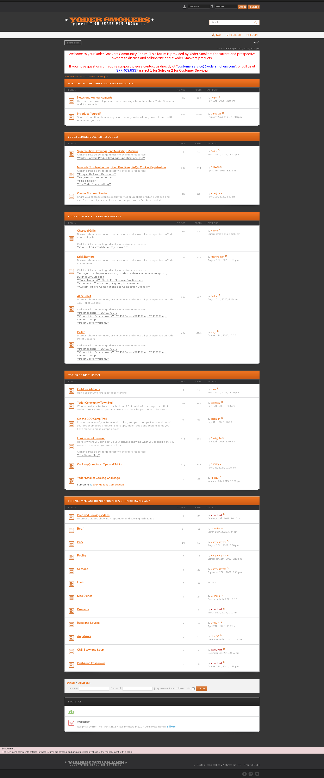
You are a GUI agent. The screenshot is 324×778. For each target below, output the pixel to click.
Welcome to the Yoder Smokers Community (101, 83)
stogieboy (215, 402)
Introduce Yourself (89, 113)
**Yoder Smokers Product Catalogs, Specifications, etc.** (111, 157)
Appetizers (84, 636)
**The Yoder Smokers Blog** (94, 183)
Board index (73, 42)
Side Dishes (84, 595)
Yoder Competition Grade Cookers (94, 216)
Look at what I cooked (91, 438)
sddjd (213, 332)
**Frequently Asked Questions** (96, 174)
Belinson (215, 595)
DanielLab (216, 113)
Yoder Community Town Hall (95, 402)
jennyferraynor (218, 542)
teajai (213, 389)
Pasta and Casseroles (91, 663)
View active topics (99, 76)
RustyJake (216, 438)
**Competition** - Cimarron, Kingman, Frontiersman (108, 283)
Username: (72, 688)
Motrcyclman (217, 256)
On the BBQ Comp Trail (92, 418)
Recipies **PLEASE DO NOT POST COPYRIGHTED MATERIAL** (109, 501)
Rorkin (214, 296)
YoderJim (215, 193)
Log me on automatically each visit (175, 688)
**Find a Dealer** (87, 180)
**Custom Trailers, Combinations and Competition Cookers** (113, 286)
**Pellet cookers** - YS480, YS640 (97, 312)
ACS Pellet (84, 296)
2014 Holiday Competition (108, 484)
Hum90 (215, 636)
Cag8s (214, 97)
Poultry (81, 555)
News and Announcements (94, 97)
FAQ (216, 34)
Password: (116, 688)
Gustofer (215, 528)
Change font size (257, 42)
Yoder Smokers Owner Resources (93, 136)
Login (251, 34)
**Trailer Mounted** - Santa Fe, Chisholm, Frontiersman (110, 280)
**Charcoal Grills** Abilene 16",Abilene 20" (102, 247)
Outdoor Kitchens (88, 389)
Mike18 (215, 477)
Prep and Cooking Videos (93, 515)
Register (254, 7)
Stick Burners (85, 256)
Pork (80, 542)
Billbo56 (215, 167)
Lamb (80, 582)
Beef (80, 528)
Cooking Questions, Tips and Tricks (99, 464)
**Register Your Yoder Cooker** (95, 177)
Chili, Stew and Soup (90, 649)
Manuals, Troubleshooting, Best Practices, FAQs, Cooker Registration (121, 167)
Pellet (81, 332)
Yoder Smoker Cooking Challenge (98, 477)
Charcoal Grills (86, 230)
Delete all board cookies (208, 765)
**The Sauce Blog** (88, 454)
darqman (215, 418)
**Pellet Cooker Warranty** (93, 322)
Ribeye (214, 230)
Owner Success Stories (92, 193)
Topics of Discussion (84, 375)
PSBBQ (215, 464)
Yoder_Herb (216, 515)
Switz (214, 151)
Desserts (83, 609)
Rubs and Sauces (88, 622)
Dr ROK (215, 622)
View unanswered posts (76, 76)
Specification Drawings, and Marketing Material (107, 151)
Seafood (82, 569)
